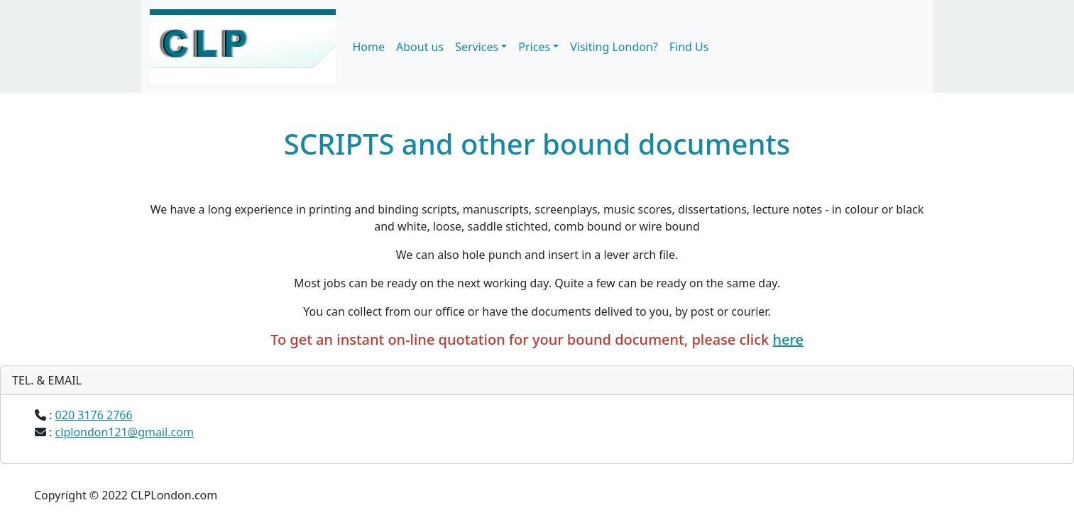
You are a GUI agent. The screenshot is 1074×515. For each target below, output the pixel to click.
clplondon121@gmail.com (124, 432)
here (788, 339)
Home (369, 47)
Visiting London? (614, 47)
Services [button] (476, 47)
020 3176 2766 (94, 415)
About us (420, 47)
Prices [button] (534, 47)
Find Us (689, 47)
